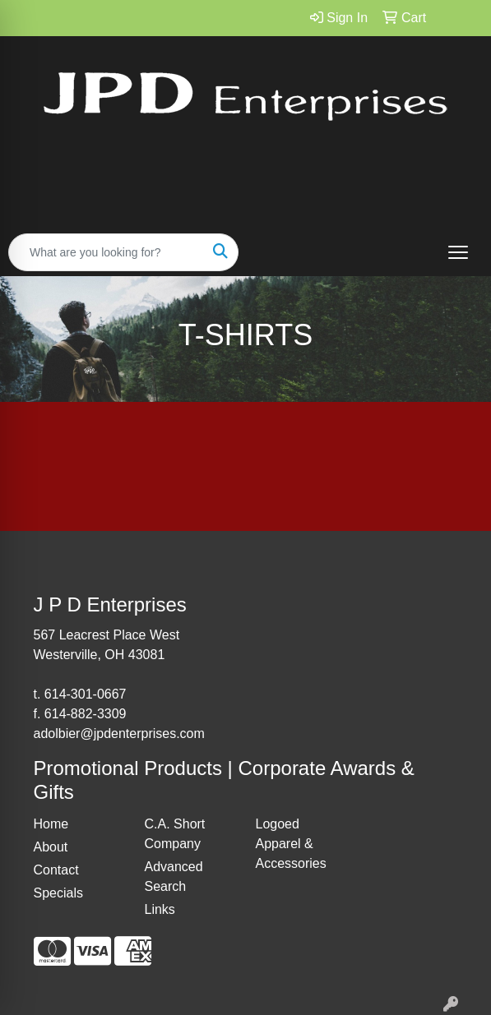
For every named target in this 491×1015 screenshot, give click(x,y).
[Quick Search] (106, 252)
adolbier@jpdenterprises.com (119, 733)
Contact (56, 870)
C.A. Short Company (175, 834)
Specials (58, 893)
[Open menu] (458, 252)
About (51, 847)
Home (51, 824)
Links (160, 909)
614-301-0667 (85, 694)
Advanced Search (174, 876)
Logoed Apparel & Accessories (291, 843)
